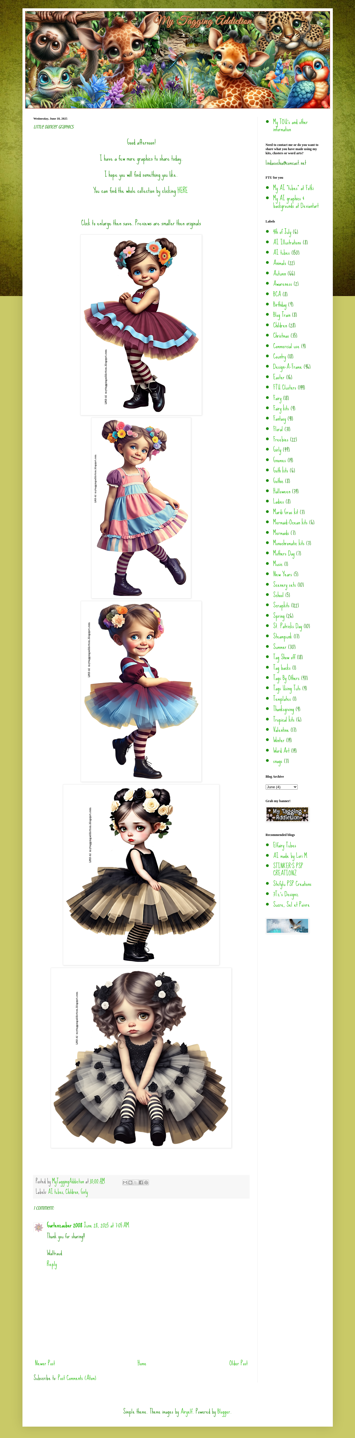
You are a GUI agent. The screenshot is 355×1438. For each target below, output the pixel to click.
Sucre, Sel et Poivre (291, 905)
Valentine (281, 730)
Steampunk (282, 636)
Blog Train (281, 315)
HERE (183, 190)
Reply (52, 1264)
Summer (279, 647)
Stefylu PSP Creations (292, 884)
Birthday (279, 304)
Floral (278, 429)
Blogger (223, 1411)
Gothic (278, 481)
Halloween (281, 491)
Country (279, 356)
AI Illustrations (287, 242)
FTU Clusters (284, 387)
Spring (279, 616)
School (278, 595)
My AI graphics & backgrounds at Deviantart (296, 201)
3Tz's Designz (286, 894)
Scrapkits (281, 605)
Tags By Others (286, 678)
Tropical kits (284, 720)
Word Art (281, 751)
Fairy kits (281, 408)
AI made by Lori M (290, 856)
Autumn (279, 273)
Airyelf (186, 1411)
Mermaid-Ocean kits (290, 522)
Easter (279, 377)
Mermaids (281, 533)
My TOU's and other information (290, 125)
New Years (282, 574)
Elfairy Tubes (284, 845)
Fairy (277, 398)
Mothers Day (284, 553)
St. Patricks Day (287, 626)
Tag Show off (284, 657)
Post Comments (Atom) (77, 1378)
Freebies (280, 439)
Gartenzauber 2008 (64, 1225)
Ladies (278, 501)
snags (277, 761)
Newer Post (45, 1363)
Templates (282, 699)
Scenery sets (284, 585)
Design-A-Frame (287, 367)
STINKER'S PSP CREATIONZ (288, 869)
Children (71, 1192)
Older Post (238, 1363)
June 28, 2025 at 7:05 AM (106, 1225)
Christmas (281, 336)
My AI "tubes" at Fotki (293, 188)
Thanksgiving (283, 709)
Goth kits (280, 470)
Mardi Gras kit (285, 512)
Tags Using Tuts (287, 688)
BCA (277, 294)
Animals (279, 263)
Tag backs (282, 668)
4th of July (282, 232)
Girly (84, 1192)
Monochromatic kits (289, 543)
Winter (279, 740)
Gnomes (279, 460)
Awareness (282, 284)
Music (278, 564)
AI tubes (55, 1192)
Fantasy (279, 418)
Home (142, 1363)
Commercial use (286, 346)
